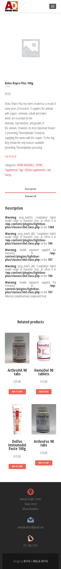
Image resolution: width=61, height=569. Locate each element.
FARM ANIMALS (25, 165)
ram (49, 170)
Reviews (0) (30, 196)
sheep (8, 175)
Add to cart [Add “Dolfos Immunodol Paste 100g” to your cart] (17, 466)
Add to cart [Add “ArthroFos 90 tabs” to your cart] (43, 462)
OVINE (39, 165)
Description (30, 188)
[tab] (30, 189)
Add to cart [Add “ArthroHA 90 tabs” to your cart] (17, 391)
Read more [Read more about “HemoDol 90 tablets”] (43, 391)
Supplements (11, 170)
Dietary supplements (35, 170)
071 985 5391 (30, 545)
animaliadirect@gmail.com (30, 527)
